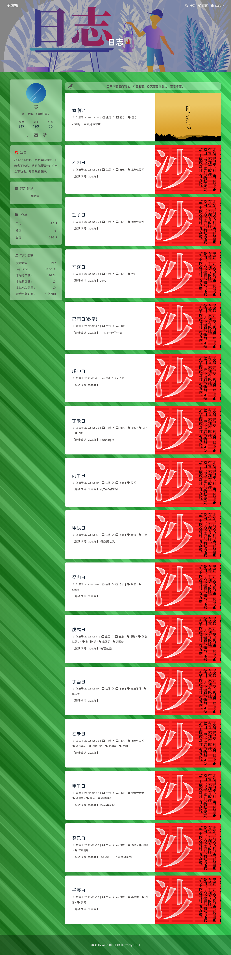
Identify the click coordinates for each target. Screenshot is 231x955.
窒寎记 (79, 110)
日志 (122, 117)
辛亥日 (79, 267)
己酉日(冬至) (84, 319)
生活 (108, 117)
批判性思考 (137, 169)
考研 (133, 274)
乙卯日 (79, 162)
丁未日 (79, 421)
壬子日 (79, 215)
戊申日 (79, 371)
